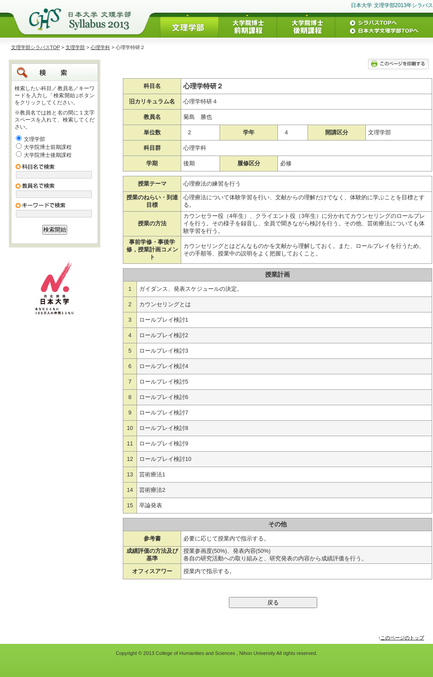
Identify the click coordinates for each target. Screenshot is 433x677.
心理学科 (100, 47)
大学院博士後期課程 (48, 155)
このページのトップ (402, 637)
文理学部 (75, 47)
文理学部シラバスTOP (35, 47)
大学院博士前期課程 (48, 147)
